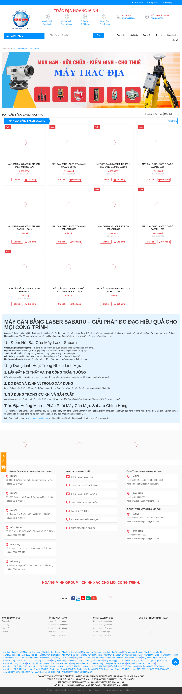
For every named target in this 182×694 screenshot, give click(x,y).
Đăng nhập (152, 2)
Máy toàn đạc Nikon (71, 652)
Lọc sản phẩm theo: (154, 114)
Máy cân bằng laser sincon (129, 658)
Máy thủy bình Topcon (72, 655)
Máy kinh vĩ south (82, 658)
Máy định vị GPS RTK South (42, 669)
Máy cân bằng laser (133, 655)
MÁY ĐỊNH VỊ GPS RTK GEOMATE (153, 669)
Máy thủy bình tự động (154, 652)
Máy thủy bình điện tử (113, 655)
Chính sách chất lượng (81, 493)
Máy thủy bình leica (11, 655)
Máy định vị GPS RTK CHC (15, 666)
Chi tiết (17, 179)
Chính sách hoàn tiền (102, 635)
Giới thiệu (134, 35)
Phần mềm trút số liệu (81, 527)
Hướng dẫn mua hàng (57, 621)
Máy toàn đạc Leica (32, 652)
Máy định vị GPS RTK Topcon (151, 666)
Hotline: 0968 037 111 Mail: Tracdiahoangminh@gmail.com (143, 497)
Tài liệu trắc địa (77, 510)
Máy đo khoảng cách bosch (91, 660)
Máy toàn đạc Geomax (91, 652)
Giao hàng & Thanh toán (82, 502)
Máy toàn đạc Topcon (112, 652)
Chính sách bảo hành (80, 476)
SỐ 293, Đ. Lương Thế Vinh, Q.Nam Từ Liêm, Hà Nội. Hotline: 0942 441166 (29, 480)
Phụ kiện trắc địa (35, 663)
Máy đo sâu (8, 663)
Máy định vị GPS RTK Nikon (15, 669)
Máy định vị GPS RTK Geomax (123, 666)
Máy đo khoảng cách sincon (64, 660)
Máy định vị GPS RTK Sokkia (113, 663)
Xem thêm (172, 121)
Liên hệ (175, 40)
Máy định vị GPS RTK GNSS (57, 663)
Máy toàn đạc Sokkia (51, 652)
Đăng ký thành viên (55, 632)
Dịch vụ (159, 35)
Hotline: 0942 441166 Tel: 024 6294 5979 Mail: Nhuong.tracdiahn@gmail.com (145, 480)
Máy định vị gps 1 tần (134, 660)
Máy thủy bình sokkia (31, 655)
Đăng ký (167, 2)
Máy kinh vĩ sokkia (11, 658)
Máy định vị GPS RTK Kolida (96, 669)
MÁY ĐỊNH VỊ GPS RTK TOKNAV (18, 672)
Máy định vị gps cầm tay (156, 660)
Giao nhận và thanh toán (58, 625)
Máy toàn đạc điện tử (12, 652)
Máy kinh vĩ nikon (151, 655)
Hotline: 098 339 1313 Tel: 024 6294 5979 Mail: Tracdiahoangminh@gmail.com (145, 518)
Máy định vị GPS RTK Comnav (42, 666)
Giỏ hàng (30, 179)
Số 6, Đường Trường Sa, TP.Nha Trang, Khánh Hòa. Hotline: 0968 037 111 (29, 548)
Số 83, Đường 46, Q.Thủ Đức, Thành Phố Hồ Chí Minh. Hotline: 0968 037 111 (30, 531)
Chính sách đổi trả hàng (82, 485)
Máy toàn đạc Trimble (132, 652)
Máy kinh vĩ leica (47, 658)
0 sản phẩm (138, 2)
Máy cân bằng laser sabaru (103, 658)
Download (171, 35)
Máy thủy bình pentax (92, 655)
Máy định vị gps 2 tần (113, 660)
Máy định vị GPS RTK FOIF (95, 666)
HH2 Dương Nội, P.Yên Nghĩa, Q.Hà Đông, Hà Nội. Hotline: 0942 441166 (28, 514)
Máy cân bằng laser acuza (14, 660)
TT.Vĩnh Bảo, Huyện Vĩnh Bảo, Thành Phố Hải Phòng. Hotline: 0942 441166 (30, 565)
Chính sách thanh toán (102, 621)
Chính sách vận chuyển (102, 625)
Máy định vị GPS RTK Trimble (84, 663)
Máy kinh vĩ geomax (29, 658)
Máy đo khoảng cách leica (39, 660)
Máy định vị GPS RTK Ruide (69, 669)
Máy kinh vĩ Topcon (169, 655)
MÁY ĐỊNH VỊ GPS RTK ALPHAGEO (51, 672)
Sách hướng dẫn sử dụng (82, 519)
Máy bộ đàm (20, 663)
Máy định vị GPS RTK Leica (123, 669)
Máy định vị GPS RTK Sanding (141, 663)
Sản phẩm (147, 35)
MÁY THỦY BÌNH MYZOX (80, 672)
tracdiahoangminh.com (38, 418)
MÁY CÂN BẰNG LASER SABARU (27, 121)
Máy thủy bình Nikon (51, 655)
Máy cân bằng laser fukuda (154, 658)
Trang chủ (121, 35)
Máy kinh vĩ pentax (64, 658)
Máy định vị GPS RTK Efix (69, 666)
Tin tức (5, 632)
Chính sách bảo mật (101, 632)
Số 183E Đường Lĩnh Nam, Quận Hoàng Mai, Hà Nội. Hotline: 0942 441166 (29, 497)
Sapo (133, 690)
